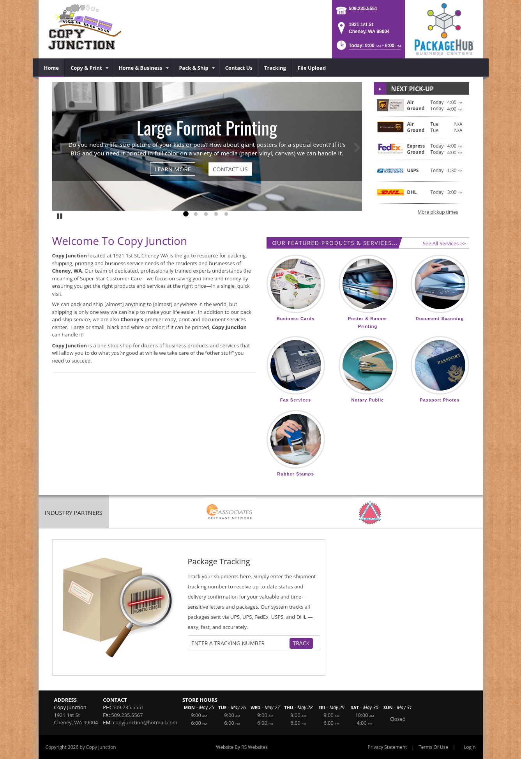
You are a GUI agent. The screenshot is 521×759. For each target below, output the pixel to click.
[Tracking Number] (240, 643)
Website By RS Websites (242, 747)
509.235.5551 (363, 8)
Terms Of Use (433, 747)
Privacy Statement (387, 747)
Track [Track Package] (301, 643)
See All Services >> (444, 243)
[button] (368, 47)
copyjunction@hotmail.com (145, 722)
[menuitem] (52, 67)
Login (469, 747)
